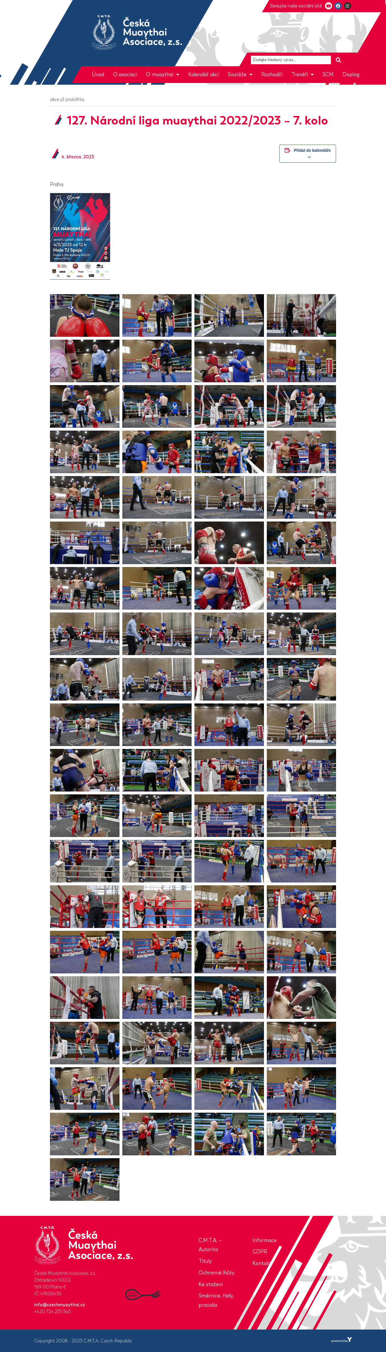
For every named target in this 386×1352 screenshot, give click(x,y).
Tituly (205, 1261)
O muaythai (162, 74)
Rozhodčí (271, 74)
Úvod (98, 74)
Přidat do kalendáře (312, 150)
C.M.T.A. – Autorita (210, 1245)
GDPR (260, 1252)
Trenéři (302, 74)
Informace (265, 1240)
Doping (351, 74)
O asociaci (125, 74)
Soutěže (240, 74)
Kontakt (262, 1263)
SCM (328, 74)
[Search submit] (338, 60)
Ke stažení (211, 1284)
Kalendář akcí (203, 74)
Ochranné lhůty (216, 1273)
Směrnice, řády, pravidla (216, 1300)
